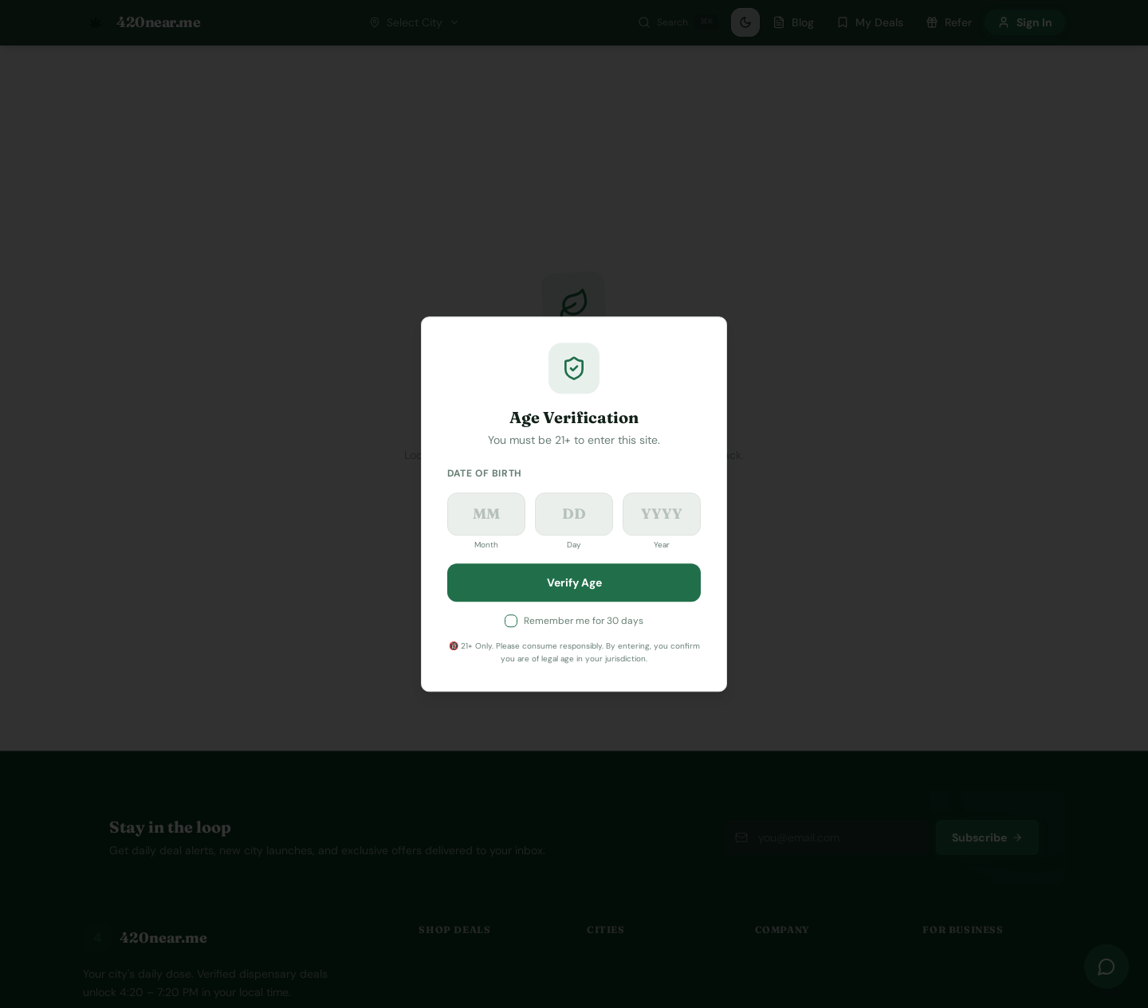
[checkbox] (511, 620)
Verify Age (574, 582)
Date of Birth (484, 473)
